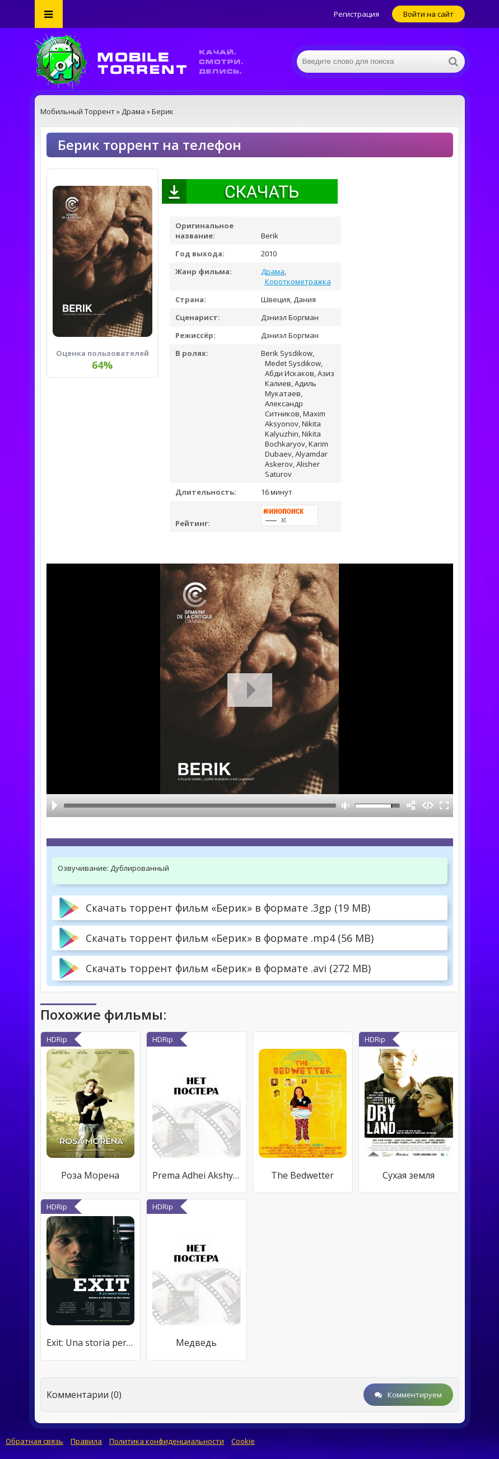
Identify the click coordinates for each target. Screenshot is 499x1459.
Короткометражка (298, 281)
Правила (86, 1441)
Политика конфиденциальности (166, 1441)
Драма (273, 271)
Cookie (243, 1441)
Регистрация (356, 14)
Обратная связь (34, 1441)
